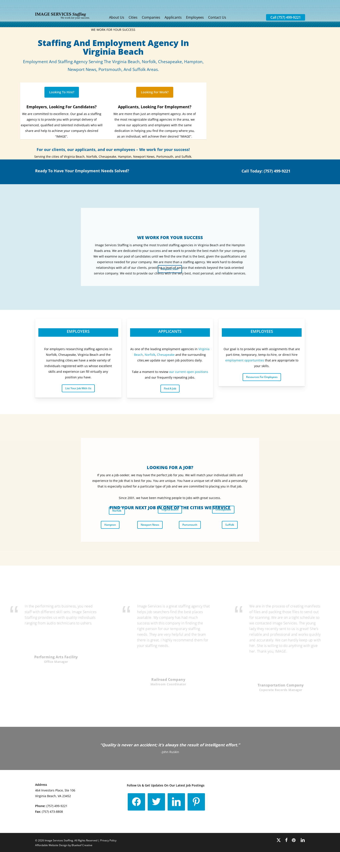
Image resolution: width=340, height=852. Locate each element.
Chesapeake (166, 355)
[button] (61, 92)
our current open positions (188, 372)
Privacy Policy (108, 840)
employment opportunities (244, 360)
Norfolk (150, 355)
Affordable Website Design (51, 845)
